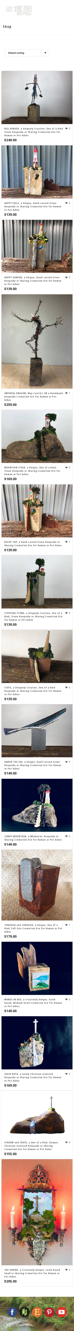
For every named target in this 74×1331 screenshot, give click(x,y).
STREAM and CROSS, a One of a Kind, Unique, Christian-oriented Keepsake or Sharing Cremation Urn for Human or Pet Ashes (31, 1146)
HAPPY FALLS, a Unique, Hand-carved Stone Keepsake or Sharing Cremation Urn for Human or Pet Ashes (32, 206)
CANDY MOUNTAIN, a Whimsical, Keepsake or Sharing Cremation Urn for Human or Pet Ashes (33, 838)
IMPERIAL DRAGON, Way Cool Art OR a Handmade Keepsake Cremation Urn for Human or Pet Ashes (33, 396)
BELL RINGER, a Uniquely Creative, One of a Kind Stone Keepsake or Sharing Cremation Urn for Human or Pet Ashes (33, 132)
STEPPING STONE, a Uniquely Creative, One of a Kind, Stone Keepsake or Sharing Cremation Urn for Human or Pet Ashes (33, 616)
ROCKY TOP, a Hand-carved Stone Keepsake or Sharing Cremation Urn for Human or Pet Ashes (33, 543)
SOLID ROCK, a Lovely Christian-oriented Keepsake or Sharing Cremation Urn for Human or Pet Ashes (32, 1077)
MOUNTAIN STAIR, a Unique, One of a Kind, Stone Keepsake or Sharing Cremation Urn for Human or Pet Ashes (32, 471)
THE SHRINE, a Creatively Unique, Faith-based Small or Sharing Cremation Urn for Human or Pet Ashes (32, 1273)
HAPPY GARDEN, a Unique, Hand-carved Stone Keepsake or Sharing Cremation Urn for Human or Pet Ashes (32, 281)
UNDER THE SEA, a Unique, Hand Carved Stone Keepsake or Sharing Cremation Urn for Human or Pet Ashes (32, 765)
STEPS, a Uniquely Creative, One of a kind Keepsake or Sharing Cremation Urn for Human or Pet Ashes (32, 691)
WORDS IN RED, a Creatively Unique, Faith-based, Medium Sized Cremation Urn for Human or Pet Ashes (33, 1003)
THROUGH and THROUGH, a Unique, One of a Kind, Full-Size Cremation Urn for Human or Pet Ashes (33, 928)
